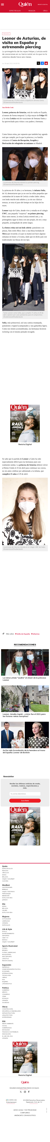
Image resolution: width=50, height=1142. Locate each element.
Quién (4, 866)
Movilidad (6, 1030)
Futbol (4, 948)
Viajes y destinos (8, 891)
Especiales (6, 925)
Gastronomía (7, 887)
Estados (5, 998)
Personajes (6, 893)
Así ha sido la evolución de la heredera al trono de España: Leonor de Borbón (24, 751)
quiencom (26, 1091)
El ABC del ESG (7, 1036)
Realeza (32, 11)
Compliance (25, 1113)
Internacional (7, 973)
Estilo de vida (7, 912)
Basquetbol (6, 954)
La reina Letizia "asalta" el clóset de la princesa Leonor (24, 679)
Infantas (36, 634)
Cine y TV (5, 938)
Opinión (5, 923)
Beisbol (5, 950)
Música (4, 940)
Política (5, 988)
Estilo (4, 931)
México (4, 992)
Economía (5, 971)
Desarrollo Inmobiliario (11, 1011)
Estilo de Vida (7, 898)
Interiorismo (7, 1017)
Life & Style (7, 929)
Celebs (4, 910)
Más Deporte (7, 956)
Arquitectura (7, 1015)
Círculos (5, 872)
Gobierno (5, 990)
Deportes (5, 935)
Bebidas (5, 889)
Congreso (6, 994)
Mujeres (5, 916)
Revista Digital (43, 4)
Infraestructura (8, 1013)
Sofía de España (23, 634)
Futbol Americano (9, 952)
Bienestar (5, 895)
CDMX (4, 996)
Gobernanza (7, 1028)
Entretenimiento (8, 933)
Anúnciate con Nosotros (25, 1115)
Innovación (6, 1034)
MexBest (6, 885)
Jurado (5, 900)
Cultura (5, 881)
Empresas (5, 967)
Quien (20, 1091)
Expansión (6, 965)
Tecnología (6, 975)
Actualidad (6, 919)
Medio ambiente (7, 1023)
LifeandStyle (7, 983)
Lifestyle (5, 958)
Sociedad (5, 1002)
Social (4, 1026)
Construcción (7, 1009)
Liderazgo (6, 921)
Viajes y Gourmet (8, 879)
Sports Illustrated (9, 946)
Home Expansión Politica (11, 969)
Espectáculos (15, 11)
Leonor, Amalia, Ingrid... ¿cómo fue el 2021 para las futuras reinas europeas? (24, 715)
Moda (4, 875)
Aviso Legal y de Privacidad (25, 1110)
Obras (4, 977)
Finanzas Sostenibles (10, 1032)
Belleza (5, 877)
